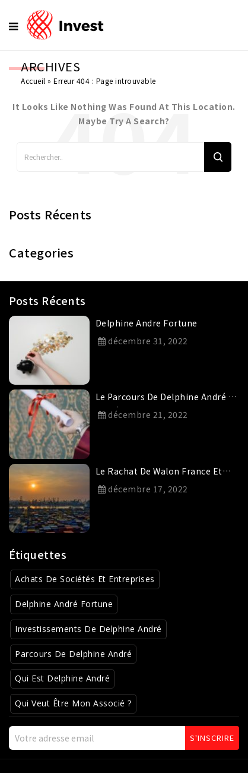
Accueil (33, 81)
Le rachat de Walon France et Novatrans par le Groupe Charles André (166, 473)
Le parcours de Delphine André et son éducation (167, 399)
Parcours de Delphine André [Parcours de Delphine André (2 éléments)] (73, 653)
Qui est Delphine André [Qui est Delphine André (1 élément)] (62, 678)
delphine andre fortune (147, 323)
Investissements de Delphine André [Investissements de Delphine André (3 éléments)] (88, 628)
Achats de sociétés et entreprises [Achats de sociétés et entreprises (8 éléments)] (85, 579)
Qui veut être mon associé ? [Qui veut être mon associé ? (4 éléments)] (73, 703)
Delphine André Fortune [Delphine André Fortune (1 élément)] (64, 603)
